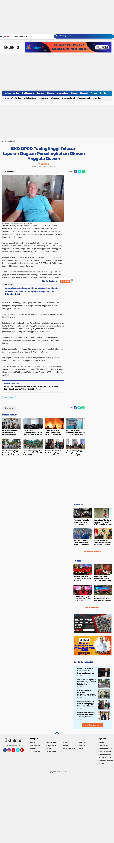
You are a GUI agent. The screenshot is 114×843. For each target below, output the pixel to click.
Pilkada (94, 93)
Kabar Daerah (85, 98)
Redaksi (101, 742)
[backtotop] (57, 734)
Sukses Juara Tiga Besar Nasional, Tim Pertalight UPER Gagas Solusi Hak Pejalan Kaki (102, 522)
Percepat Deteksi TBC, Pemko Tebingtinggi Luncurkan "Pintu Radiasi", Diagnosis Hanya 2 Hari (86, 704)
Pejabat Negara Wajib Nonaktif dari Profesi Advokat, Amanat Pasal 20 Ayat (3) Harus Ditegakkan (86, 715)
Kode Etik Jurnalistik (105, 751)
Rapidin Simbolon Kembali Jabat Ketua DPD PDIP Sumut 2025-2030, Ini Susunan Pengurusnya (102, 599)
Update (65, 281)
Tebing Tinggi (9, 397)
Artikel (16, 93)
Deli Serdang (28, 93)
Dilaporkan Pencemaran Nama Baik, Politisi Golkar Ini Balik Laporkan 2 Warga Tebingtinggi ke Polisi (31, 387)
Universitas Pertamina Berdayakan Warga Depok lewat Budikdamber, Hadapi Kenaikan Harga (81, 522)
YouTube (23, 751)
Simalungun (83, 748)
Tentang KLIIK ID (104, 757)
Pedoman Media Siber (106, 748)
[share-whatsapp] (83, 171)
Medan (74, 93)
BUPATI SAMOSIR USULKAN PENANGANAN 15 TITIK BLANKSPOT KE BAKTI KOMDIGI (86, 693)
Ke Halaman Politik (92, 608)
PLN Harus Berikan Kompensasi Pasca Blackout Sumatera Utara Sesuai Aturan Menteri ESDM (85, 671)
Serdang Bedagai (69, 748)
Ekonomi (40, 93)
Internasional (62, 93)
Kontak (101, 763)
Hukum (50, 93)
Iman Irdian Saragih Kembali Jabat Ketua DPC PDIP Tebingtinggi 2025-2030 (102, 578)
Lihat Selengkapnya (93, 725)
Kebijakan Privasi (104, 754)
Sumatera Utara (35, 751)
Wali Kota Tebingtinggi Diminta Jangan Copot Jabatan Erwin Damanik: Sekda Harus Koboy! (86, 682)
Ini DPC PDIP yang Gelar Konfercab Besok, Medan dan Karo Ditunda (82, 599)
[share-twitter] (79, 171)
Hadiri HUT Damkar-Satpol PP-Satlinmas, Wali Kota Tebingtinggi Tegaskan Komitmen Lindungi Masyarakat (81, 543)
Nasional (84, 93)
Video (9, 98)
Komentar (9, 171)
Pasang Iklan (103, 745)
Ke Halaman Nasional (92, 551)
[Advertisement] (57, 17)
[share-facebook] (75, 171)
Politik (103, 93)
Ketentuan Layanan (105, 760)
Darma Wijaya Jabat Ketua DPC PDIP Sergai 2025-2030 (82, 578)
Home (6, 36)
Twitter (19, 751)
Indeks (8, 93)
